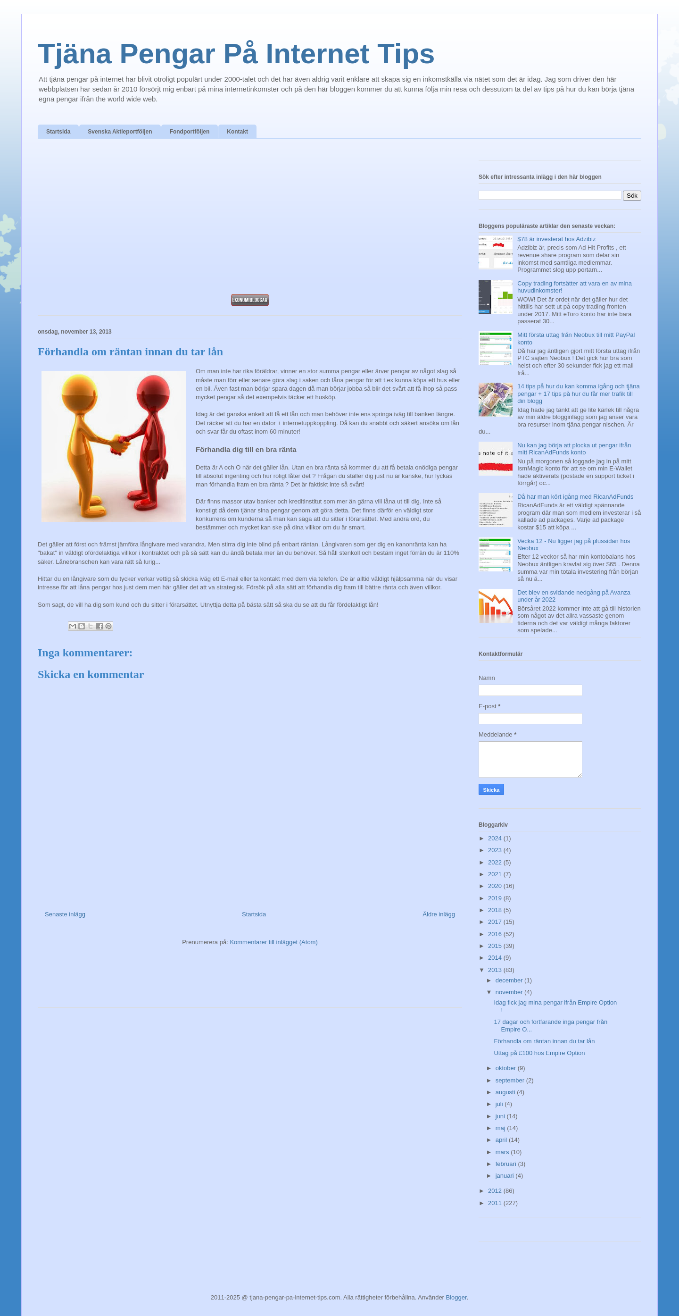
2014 (496, 957)
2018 (496, 910)
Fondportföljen (190, 131)
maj (501, 1128)
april (502, 1139)
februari (507, 1163)
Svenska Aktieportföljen (120, 131)
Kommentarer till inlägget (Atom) (273, 942)
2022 (496, 862)
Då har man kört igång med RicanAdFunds (575, 496)
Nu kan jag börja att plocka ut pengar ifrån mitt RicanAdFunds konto (574, 449)
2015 (496, 945)
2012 (496, 1190)
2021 (496, 874)
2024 (496, 838)
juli (500, 1103)
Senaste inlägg (65, 914)
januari (506, 1175)
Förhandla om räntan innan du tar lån (544, 1041)
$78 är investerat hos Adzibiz (556, 239)
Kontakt (237, 131)
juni (501, 1116)
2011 (496, 1203)
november (510, 992)
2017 (496, 921)
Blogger (456, 1297)
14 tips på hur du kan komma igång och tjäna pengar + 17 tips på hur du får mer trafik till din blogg (578, 393)
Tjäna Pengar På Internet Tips (236, 53)
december (510, 980)
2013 (496, 969)
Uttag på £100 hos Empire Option (539, 1052)
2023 (496, 850)
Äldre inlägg (438, 914)
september (511, 1080)
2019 (496, 898)
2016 (496, 934)
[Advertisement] (250, 219)
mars (503, 1152)
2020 (496, 885)
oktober (507, 1068)
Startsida (58, 131)
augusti (506, 1092)
